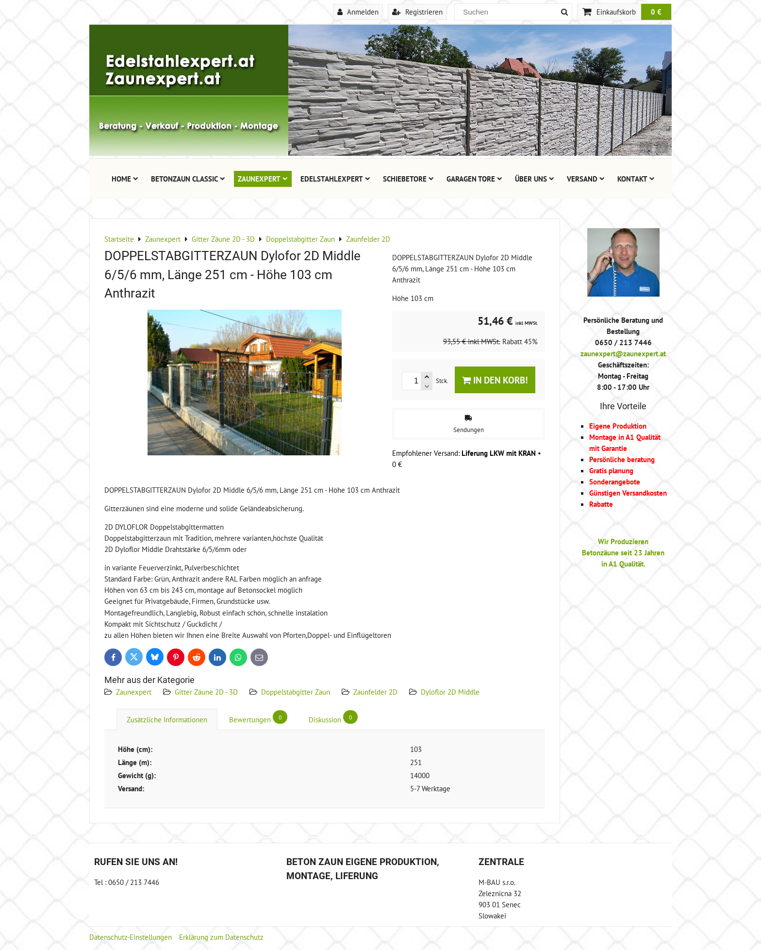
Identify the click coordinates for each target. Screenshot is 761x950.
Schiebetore (408, 178)
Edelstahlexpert (335, 178)
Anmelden (358, 12)
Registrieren (417, 12)
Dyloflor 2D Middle (450, 692)
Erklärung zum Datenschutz (221, 937)
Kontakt (636, 178)
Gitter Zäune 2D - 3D (206, 692)
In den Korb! (495, 380)
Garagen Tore (474, 178)
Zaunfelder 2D (375, 692)
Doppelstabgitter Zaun (295, 692)
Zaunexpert (263, 178)
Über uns (534, 178)
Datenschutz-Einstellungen (130, 937)
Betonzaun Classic (188, 178)
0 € (656, 12)
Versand (586, 178)
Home (125, 178)
